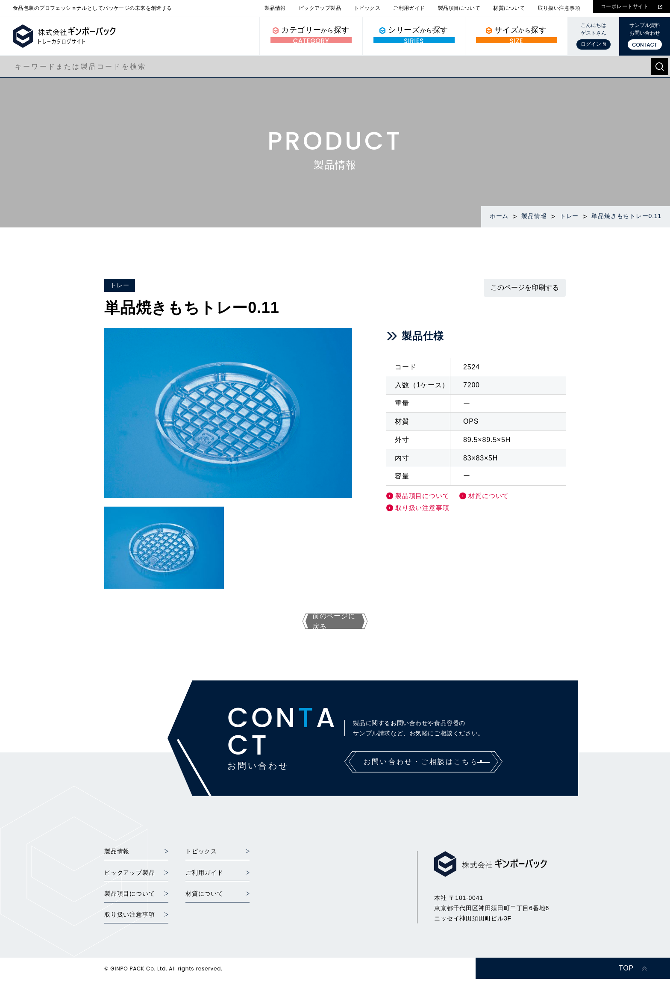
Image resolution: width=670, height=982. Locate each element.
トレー (119, 285)
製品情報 (275, 8)
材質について (509, 8)
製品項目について (459, 8)
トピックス (367, 8)
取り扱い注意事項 (559, 8)
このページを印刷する (525, 287)
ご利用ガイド (409, 8)
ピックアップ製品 (320, 8)
